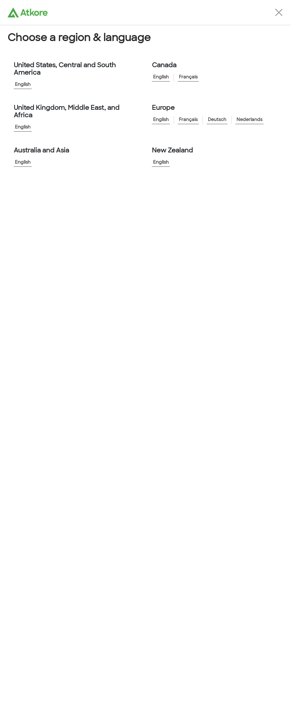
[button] (279, 12)
